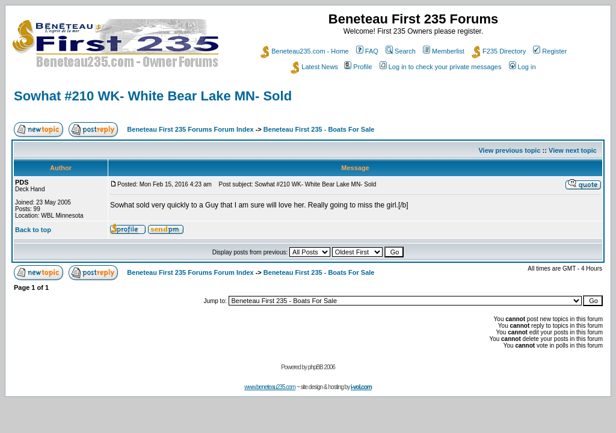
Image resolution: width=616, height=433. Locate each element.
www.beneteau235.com (269, 387)
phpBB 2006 (321, 367)
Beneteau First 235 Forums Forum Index (190, 129)
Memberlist (443, 51)
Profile (358, 66)
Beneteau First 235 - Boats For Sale (319, 129)
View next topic (573, 150)
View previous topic (509, 150)
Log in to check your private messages (441, 66)
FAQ (367, 51)
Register (550, 51)
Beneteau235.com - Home (304, 51)
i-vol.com (361, 387)
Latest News (314, 66)
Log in (522, 66)
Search (401, 51)
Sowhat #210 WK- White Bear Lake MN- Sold (153, 95)
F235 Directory (499, 51)
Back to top (33, 229)
